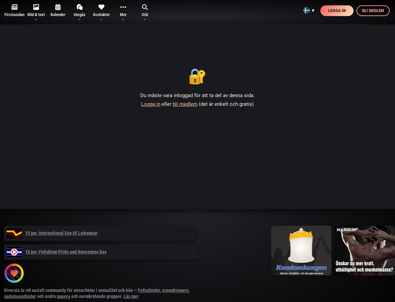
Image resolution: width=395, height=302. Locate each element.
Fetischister (149, 290)
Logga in (337, 10)
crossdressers (175, 290)
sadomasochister (20, 296)
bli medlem (185, 104)
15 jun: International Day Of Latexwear (52, 233)
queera (63, 296)
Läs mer (131, 296)
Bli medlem (373, 10)
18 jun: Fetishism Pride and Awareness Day (56, 251)
